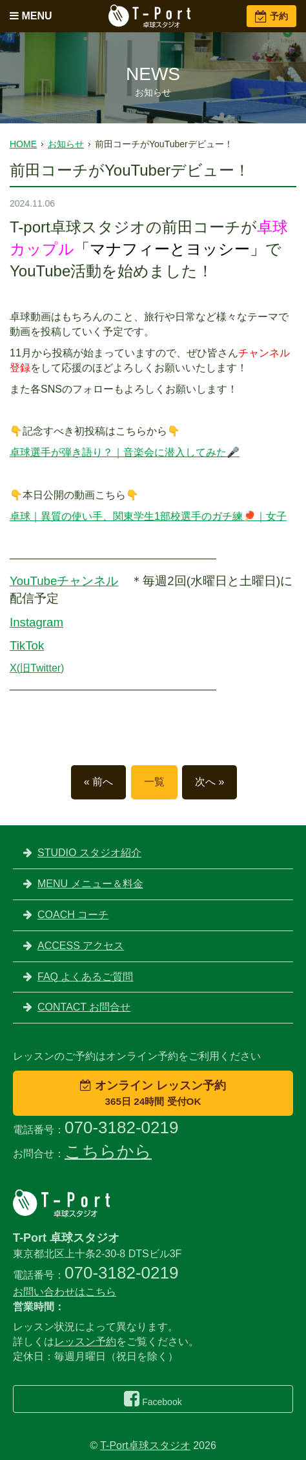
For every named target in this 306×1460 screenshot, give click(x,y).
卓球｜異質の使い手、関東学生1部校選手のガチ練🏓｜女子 (148, 516)
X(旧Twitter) (37, 668)
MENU (31, 15)
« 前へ (98, 781)
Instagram (36, 622)
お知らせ (66, 144)
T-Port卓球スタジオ (145, 1445)
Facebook (152, 1399)
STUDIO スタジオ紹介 (89, 852)
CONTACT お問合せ (83, 1007)
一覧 (154, 781)
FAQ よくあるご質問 (85, 976)
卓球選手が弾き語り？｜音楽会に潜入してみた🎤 (125, 452)
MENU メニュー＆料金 (90, 883)
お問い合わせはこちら (64, 1291)
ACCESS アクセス (80, 945)
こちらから (108, 1151)
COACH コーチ (72, 914)
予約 (271, 16)
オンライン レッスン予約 (153, 1093)
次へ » (209, 781)
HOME (23, 144)
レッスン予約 (85, 1341)
